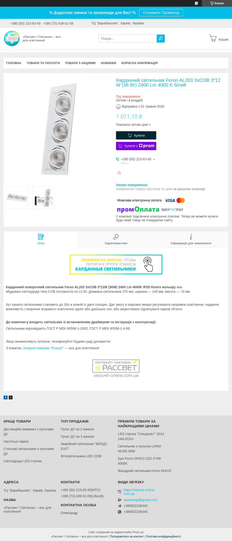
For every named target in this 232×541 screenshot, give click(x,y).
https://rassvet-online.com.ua (139, 492)
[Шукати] (161, 39)
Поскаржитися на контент (127, 536)
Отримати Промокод (161, 13)
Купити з (139, 146)
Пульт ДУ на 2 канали (77, 429)
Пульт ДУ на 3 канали (77, 436)
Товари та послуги (43, 63)
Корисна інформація (139, 63)
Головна (13, 63)
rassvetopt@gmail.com (140, 500)
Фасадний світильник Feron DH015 (144, 471)
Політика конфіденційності (163, 536)
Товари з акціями (80, 63)
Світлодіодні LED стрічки (23, 461)
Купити (139, 135)
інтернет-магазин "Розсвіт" (43, 348)
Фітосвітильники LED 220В (81, 456)
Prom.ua (138, 532)
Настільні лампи (16, 441)
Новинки (108, 63)
